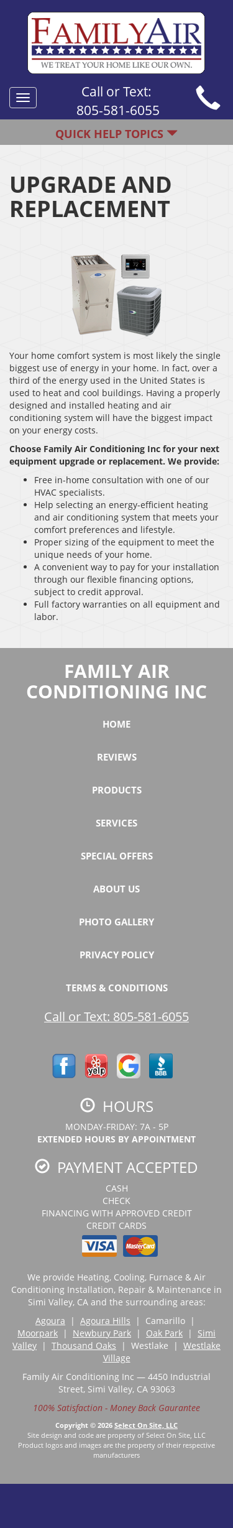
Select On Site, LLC (146, 1425)
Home (116, 724)
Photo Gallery (116, 921)
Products (117, 790)
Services (116, 823)
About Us (116, 888)
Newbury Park (102, 1333)
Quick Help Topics (116, 133)
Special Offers (117, 856)
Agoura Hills (105, 1321)
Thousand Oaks (84, 1345)
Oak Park (164, 1333)
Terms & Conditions (117, 987)
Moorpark (37, 1333)
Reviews (117, 757)
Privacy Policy (117, 954)
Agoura (50, 1321)
